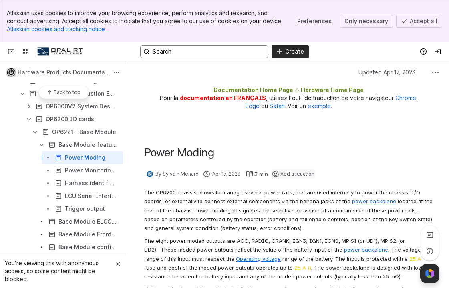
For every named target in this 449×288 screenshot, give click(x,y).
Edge (253, 105)
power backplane (374, 201)
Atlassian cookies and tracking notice (56, 29)
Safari (277, 105)
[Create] (290, 51)
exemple (319, 105)
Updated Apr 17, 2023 (386, 72)
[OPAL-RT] (60, 51)
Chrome (405, 97)
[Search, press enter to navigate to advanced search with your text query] (204, 51)
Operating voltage (258, 259)
